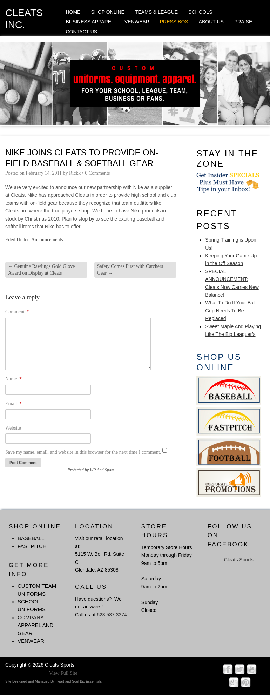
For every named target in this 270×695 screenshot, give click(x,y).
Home (73, 12)
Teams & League (156, 12)
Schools (200, 12)
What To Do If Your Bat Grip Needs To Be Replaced (230, 310)
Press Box (174, 22)
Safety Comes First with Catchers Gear (130, 269)
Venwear (136, 22)
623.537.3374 (112, 615)
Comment (17, 312)
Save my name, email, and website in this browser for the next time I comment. (83, 452)
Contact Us (81, 31)
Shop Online (107, 12)
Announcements (47, 239)
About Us (211, 22)
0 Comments (97, 173)
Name (13, 379)
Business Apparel (90, 22)
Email (13, 403)
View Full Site (63, 673)
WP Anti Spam (102, 469)
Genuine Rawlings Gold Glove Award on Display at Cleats (41, 269)
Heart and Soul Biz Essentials (78, 681)
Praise (243, 22)
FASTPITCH (32, 546)
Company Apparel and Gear (36, 625)
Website (13, 428)
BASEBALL (31, 538)
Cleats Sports (239, 559)
